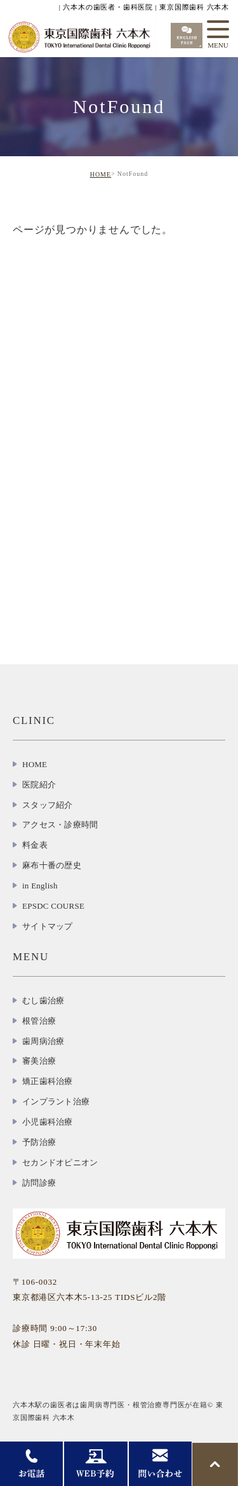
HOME (100, 174)
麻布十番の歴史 (51, 865)
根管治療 (39, 1021)
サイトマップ (47, 926)
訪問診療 (39, 1183)
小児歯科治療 (47, 1122)
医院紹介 (39, 784)
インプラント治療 (55, 1101)
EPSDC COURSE (53, 906)
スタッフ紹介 (47, 805)
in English (40, 885)
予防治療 (39, 1142)
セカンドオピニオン (60, 1162)
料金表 (35, 845)
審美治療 (39, 1061)
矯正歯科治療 (47, 1081)
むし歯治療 (43, 1000)
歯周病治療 (43, 1041)
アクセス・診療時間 (60, 824)
